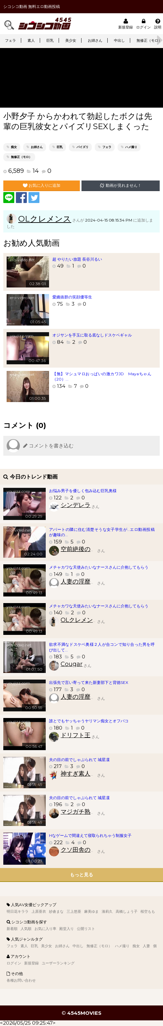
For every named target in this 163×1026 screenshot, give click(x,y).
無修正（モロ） (21, 157)
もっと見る (81, 874)
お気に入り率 (45, 928)
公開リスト (86, 928)
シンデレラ (75, 505)
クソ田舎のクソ (81, 849)
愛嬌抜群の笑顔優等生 (72, 296)
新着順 (12, 928)
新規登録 (125, 23)
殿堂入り (66, 928)
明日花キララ (17, 911)
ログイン (143, 23)
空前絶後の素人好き (87, 549)
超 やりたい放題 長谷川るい (77, 259)
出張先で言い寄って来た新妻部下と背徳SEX (88, 682)
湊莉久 (107, 911)
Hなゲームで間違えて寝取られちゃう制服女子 (90, 835)
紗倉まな (56, 911)
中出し (119, 40)
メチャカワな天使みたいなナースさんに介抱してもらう (98, 567)
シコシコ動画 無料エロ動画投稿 (31, 6)
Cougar (71, 664)
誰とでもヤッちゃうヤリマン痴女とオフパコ (89, 720)
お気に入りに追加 (41, 185)
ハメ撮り (131, 147)
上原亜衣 (38, 911)
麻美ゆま (91, 911)
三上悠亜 (74, 911)
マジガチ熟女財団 (84, 811)
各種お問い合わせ (21, 980)
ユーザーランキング (58, 963)
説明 (157, 23)
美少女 (70, 40)
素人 (31, 40)
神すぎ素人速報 (81, 773)
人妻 (146, 946)
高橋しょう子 (126, 911)
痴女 (14, 147)
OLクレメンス (44, 219)
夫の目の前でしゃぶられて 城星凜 (79, 759)
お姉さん (95, 40)
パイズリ (82, 147)
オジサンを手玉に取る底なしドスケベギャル (92, 335)
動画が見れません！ (120, 185)
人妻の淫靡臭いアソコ (90, 581)
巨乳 (50, 40)
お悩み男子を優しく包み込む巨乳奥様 (83, 490)
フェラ (10, 40)
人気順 (26, 928)
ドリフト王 (75, 735)
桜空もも (147, 911)
